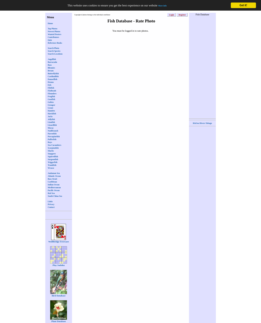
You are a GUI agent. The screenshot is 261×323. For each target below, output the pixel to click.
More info (162, 6)
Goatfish (51, 99)
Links (50, 201)
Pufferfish (52, 139)
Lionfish (51, 122)
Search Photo (53, 48)
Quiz (50, 40)
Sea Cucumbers (54, 145)
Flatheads (52, 91)
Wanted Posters (54, 34)
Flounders (52, 93)
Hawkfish (52, 113)
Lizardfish (52, 125)
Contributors (53, 37)
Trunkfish (52, 165)
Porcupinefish (54, 136)
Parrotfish (52, 133)
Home (50, 23)
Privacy (51, 204)
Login (171, 15)
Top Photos (52, 28)
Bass (50, 65)
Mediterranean (54, 187)
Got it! (243, 5)
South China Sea (55, 196)
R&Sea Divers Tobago (202, 123)
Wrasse (51, 168)
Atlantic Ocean (54, 176)
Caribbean (52, 182)
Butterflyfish (53, 73)
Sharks (51, 151)
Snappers (52, 153)
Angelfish (52, 59)
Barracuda (52, 62)
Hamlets (51, 111)
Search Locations (55, 54)
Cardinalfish (53, 76)
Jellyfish (51, 119)
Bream (51, 71)
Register (182, 15)
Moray (51, 128)
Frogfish (51, 96)
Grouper (51, 105)
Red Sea (51, 193)
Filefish (51, 88)
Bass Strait (52, 179)
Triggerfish (52, 162)
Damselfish (52, 79)
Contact (51, 207)
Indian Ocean (54, 184)
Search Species (54, 51)
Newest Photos (54, 31)
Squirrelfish (53, 156)
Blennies (51, 68)
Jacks (50, 116)
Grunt (50, 108)
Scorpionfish (53, 148)
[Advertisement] (202, 66)
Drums (51, 82)
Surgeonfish (53, 159)
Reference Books (55, 43)
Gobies (51, 102)
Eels (49, 85)
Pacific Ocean (54, 190)
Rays (50, 142)
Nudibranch (53, 131)
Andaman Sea (54, 173)
